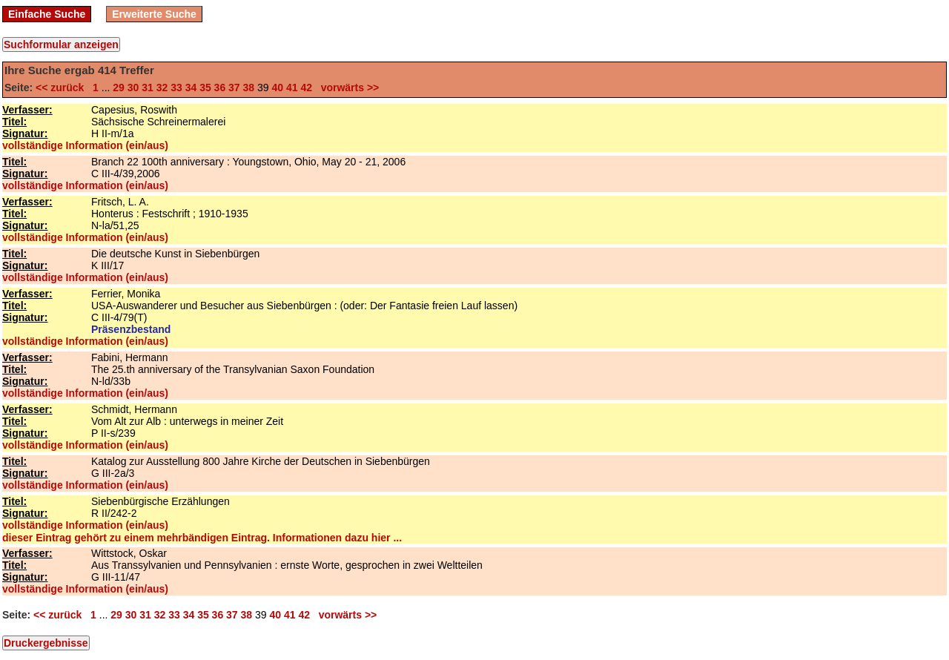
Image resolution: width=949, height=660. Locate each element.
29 (119, 87)
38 (249, 87)
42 (306, 87)
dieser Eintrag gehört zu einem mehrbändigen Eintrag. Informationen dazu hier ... (202, 538)
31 (147, 87)
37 (234, 87)
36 (220, 87)
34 (191, 87)
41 (292, 87)
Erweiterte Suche (154, 14)
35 (205, 87)
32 (162, 87)
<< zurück (63, 87)
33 (176, 87)
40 (277, 87)
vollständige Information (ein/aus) (85, 145)
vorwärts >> (347, 87)
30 (133, 87)
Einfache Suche (46, 14)
